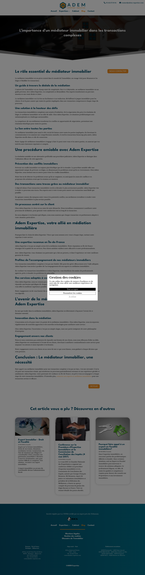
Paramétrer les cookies (72, 293)
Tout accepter (72, 289)
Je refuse (72, 297)
